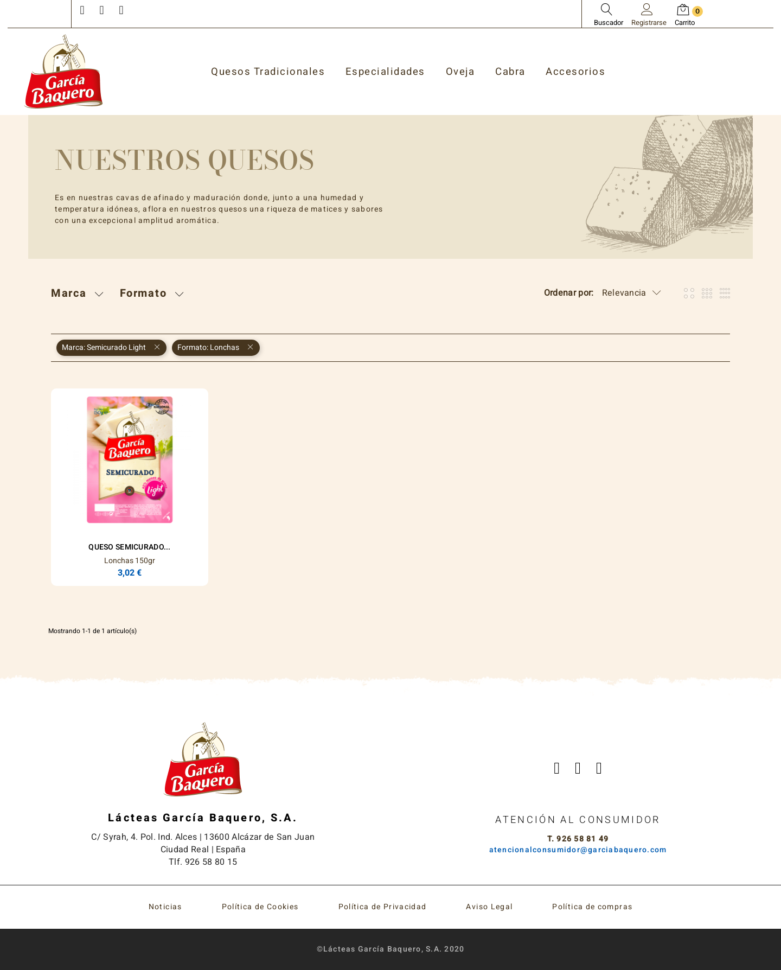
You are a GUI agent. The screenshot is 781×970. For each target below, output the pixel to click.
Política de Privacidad (382, 906)
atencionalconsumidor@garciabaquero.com (578, 850)
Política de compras (592, 906)
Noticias (165, 906)
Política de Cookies (260, 906)
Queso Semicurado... (129, 547)
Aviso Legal (489, 906)
